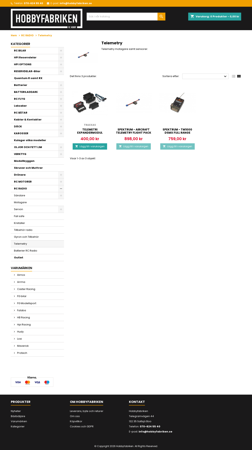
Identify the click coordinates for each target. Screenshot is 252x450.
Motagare (20, 202)
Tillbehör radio (23, 230)
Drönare (20, 175)
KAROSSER (21, 133)
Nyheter (16, 411)
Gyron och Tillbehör (26, 237)
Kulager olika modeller (30, 140)
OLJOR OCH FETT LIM (28, 147)
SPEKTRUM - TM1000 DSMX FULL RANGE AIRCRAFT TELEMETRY (177, 133)
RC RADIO (20, 188)
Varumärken (19, 421)
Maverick (23, 346)
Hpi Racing (24, 324)
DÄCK (18, 126)
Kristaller (19, 223)
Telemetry (20, 244)
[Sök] (126, 16)
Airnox (21, 275)
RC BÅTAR (20, 113)
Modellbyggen (24, 161)
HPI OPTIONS (23, 64)
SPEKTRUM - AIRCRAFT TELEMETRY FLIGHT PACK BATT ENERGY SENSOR (133, 133)
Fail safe (19, 216)
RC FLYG (19, 99)
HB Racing (23, 317)
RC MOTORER (23, 182)
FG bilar (22, 296)
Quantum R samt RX (28, 78)
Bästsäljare (18, 416)
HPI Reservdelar (25, 57)
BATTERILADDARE (26, 92)
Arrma (21, 282)
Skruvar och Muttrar (28, 168)
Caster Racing (26, 289)
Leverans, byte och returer (86, 411)
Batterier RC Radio (25, 250)
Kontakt (137, 402)
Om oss (75, 416)
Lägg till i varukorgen (90, 146)
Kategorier (20, 44)
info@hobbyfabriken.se (76, 3)
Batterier (20, 85)
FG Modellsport (26, 303)
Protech (22, 353)
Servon (18, 209)
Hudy (20, 332)
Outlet (18, 257)
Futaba (21, 310)
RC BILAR (20, 50)
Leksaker (20, 106)
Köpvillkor (76, 421)
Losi (19, 339)
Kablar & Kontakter (28, 119)
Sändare (19, 195)
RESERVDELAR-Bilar (27, 71)
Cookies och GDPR (82, 426)
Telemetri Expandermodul (90, 131)
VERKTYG (20, 154)
